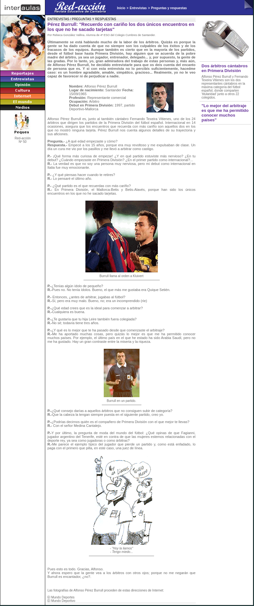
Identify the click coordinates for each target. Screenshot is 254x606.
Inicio (121, 8)
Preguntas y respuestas (169, 8)
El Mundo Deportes (61, 597)
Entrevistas (138, 8)
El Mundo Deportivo (61, 601)
